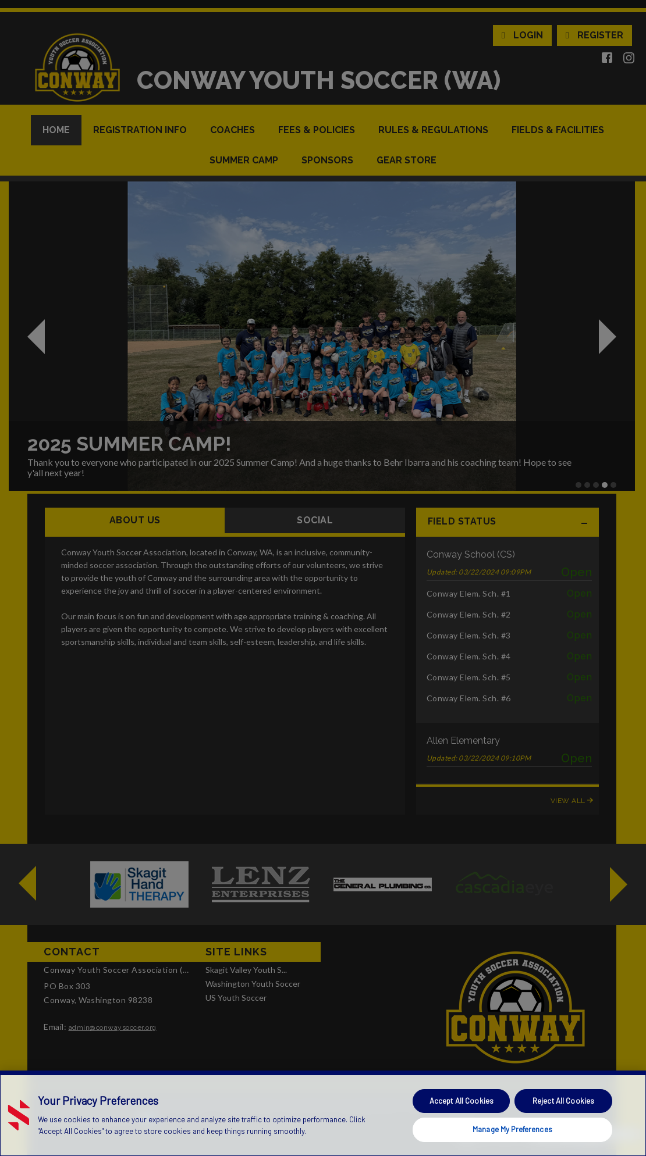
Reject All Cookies (563, 1100)
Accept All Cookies (462, 1100)
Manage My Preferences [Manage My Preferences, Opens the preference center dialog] (512, 1129)
